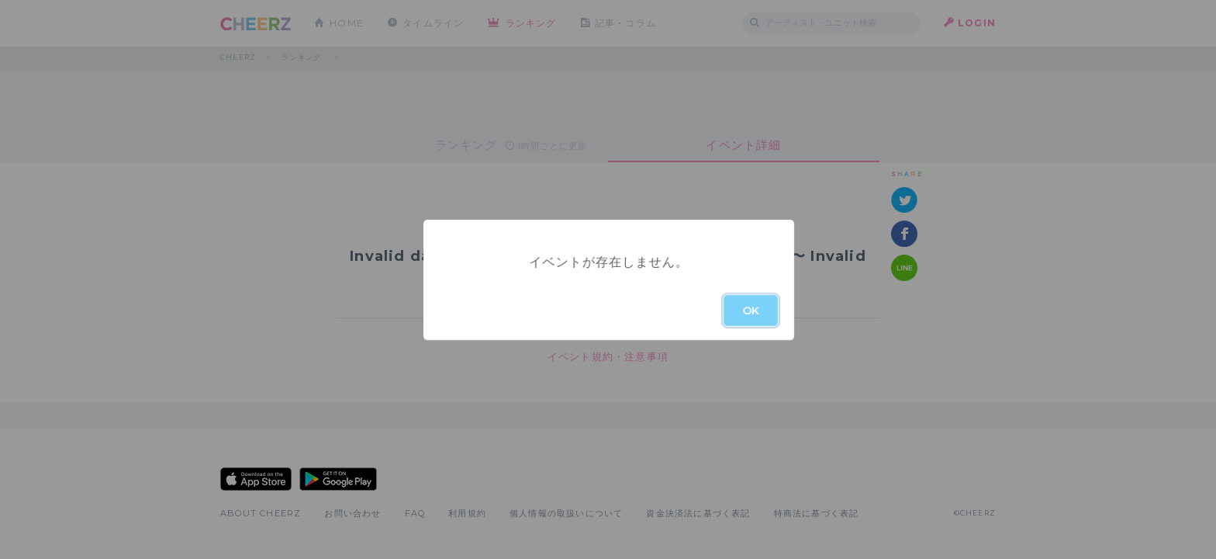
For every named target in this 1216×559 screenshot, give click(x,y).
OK (750, 311)
